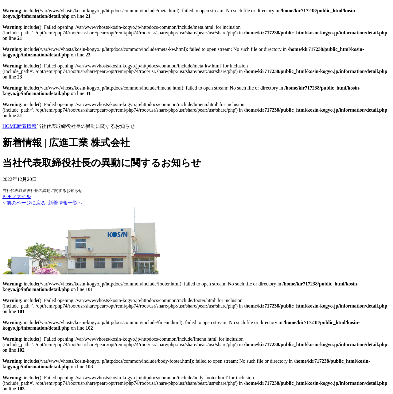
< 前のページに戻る (24, 202)
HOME (9, 126)
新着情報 (27, 126)
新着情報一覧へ (65, 202)
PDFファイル (16, 196)
